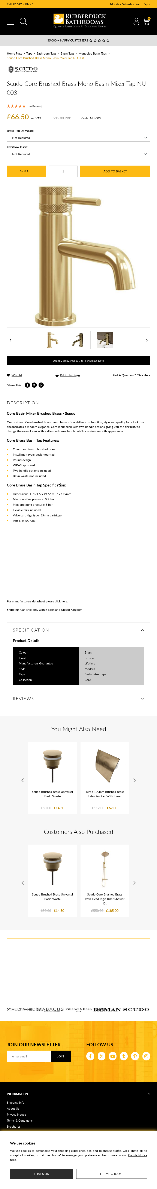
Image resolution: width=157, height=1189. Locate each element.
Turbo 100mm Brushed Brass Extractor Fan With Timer (104, 794)
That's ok (41, 1174)
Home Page (14, 53)
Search (23, 21)
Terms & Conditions (20, 1120)
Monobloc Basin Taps (93, 53)
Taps (29, 53)
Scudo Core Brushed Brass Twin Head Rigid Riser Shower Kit (104, 898)
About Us (13, 1108)
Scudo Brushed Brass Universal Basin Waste (52, 794)
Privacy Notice (16, 1114)
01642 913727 (23, 4)
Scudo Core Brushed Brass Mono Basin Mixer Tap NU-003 (45, 58)
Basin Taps (67, 53)
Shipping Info (15, 1102)
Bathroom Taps (46, 53)
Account (136, 21)
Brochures (13, 1126)
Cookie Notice (137, 1155)
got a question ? (131, 375)
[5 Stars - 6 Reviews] (78, 106)
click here (61, 601)
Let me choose (111, 1174)
